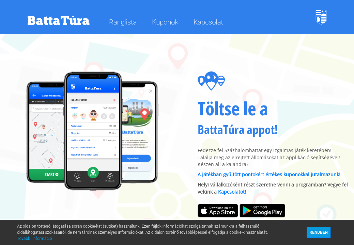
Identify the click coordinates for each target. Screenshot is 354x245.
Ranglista (123, 22)
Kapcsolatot (231, 192)
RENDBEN (318, 232)
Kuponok (166, 22)
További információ (34, 238)
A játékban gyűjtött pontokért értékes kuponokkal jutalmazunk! (269, 175)
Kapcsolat (208, 22)
